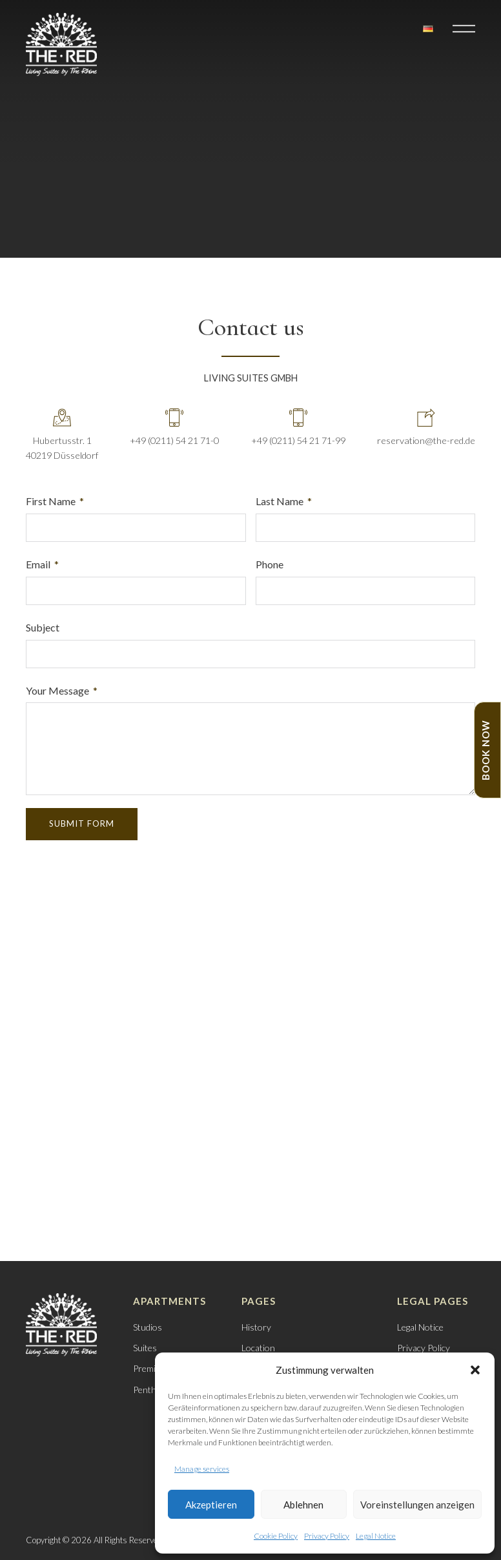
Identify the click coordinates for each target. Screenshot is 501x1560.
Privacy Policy (326, 1536)
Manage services (201, 1469)
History (256, 1327)
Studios (147, 1327)
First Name (51, 501)
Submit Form (81, 823)
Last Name (279, 501)
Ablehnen (303, 1504)
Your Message (57, 690)
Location (258, 1347)
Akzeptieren (211, 1504)
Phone (269, 564)
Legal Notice (376, 1536)
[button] (475, 1369)
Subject (42, 627)
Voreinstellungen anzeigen (417, 1504)
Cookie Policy (276, 1536)
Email (38, 564)
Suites (145, 1347)
